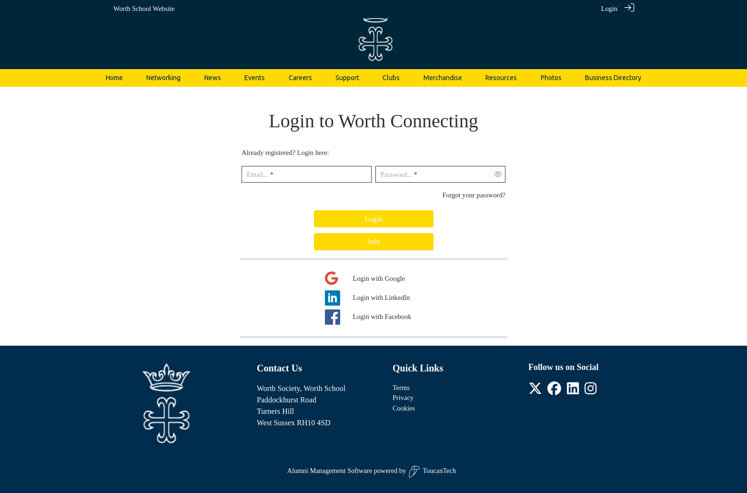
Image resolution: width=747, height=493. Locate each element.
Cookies (404, 408)
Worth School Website (144, 8)
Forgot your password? (474, 195)
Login (609, 8)
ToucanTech (432, 472)
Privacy (403, 397)
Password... (396, 174)
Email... (257, 174)
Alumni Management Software (329, 470)
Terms (401, 387)
